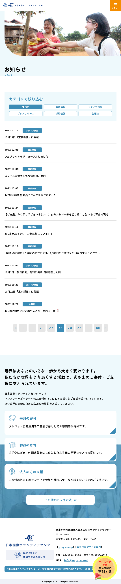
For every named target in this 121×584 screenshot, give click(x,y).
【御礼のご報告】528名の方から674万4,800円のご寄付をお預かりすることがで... (52, 253)
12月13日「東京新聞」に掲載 (22, 137)
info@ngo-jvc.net (76, 560)
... (32, 327)
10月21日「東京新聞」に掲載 (22, 291)
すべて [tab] (25, 107)
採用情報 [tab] (60, 113)
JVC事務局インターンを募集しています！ (29, 233)
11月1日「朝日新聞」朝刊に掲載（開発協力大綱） (34, 272)
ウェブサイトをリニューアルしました (26, 156)
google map (65, 547)
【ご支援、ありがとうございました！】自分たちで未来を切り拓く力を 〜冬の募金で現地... (58, 214)
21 (41, 327)
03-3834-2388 (72, 555)
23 (60, 327)
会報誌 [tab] (95, 113)
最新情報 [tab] (60, 107)
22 (51, 327)
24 (70, 327)
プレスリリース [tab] (25, 113)
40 (98, 327)
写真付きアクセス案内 (89, 547)
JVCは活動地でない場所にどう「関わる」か (30, 311)
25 (79, 327)
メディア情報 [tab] (95, 107)
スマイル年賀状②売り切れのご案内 (25, 176)
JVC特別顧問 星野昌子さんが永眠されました (30, 195)
